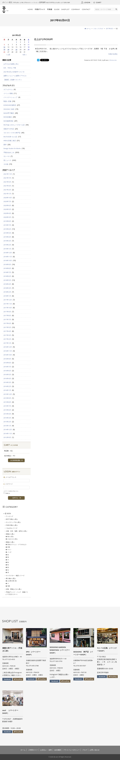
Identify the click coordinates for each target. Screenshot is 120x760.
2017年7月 (7, 319)
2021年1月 (7, 194)
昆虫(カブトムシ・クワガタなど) (16, 544)
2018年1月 (7, 296)
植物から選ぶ (10, 534)
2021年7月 (7, 178)
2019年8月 (7, 221)
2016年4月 (7, 378)
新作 (5, 144)
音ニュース (7, 160)
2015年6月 (7, 410)
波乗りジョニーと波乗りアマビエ (15, 76)
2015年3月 (7, 418)
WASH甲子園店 (9, 113)
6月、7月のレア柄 (10, 68)
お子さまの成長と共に (11, 64)
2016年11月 (8, 351)
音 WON (8, 513)
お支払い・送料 (46, 750)
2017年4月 (7, 331)
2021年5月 (7, 182)
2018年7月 (7, 272)
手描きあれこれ (9, 152)
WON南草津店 (8, 121)
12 (4, 47)
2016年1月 (7, 390)
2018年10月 (8, 260)
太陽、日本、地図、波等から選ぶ (16, 531)
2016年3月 (7, 382)
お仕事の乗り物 (11, 581)
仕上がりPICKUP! (43, 39)
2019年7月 (7, 225)
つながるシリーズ (11, 528)
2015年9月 (7, 398)
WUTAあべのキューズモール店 (14, 125)
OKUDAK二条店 (9, 109)
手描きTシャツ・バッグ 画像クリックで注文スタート (16, 593)
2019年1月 (7, 249)
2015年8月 (7, 402)
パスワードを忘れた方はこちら (11, 491)
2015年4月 (7, 414)
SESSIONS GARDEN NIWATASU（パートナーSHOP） (60, 650)
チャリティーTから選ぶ (13, 522)
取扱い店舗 (7, 101)
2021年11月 (8, 174)
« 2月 (8, 54)
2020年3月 (7, 217)
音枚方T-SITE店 (9, 129)
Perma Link (113, 60)
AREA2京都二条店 (10, 140)
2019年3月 (7, 241)
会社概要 (57, 750)
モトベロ (7, 156)
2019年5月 (7, 233)
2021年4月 (7, 186)
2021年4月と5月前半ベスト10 (14, 72)
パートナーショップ (10, 97)
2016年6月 (7, 371)
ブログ (84, 750)
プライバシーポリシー (71, 750)
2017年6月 (7, 323)
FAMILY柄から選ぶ (12, 525)
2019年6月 (7, 229)
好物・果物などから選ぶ (14, 589)
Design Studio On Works (12, 148)
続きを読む (113, 54)
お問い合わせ (95, 750)
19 (4, 50)
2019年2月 (7, 245)
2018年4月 (7, 284)
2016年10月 (8, 355)
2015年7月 (7, 406)
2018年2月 (7, 292)
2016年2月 (7, 386)
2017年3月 (109, 29)
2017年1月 (7, 343)
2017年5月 (7, 327)
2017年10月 (8, 308)
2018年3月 (7, 288)
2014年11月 (8, 433)
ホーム (22, 750)
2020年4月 (7, 213)
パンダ (9, 552)
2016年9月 (7, 359)
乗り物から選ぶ (11, 578)
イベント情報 (8, 93)
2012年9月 (7, 437)
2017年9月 (7, 312)
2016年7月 (7, 367)
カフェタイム (8, 89)
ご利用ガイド (33, 750)
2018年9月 (7, 264)
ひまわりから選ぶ (12, 539)
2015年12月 (8, 394)
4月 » (24, 54)
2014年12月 (8, 429)
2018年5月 (7, 280)
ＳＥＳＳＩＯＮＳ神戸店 (12, 133)
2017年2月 (7, 339)
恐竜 (8, 547)
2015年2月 (7, 422)
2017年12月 (8, 300)
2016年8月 (7, 363)
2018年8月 (7, 268)
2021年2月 (7, 190)
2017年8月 (7, 315)
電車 (8, 586)
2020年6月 (7, 205)
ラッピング (9, 516)
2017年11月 (8, 304)
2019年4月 (7, 237)
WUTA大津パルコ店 (10, 137)
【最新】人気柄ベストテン (13, 80)
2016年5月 (7, 374)
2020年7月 (7, 201)
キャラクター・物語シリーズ (15, 576)
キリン (9, 549)
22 (16, 50)
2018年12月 (8, 253)
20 (8, 50)
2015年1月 (7, 426)
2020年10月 (8, 198)
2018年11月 (8, 257)
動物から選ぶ (10, 542)
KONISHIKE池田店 (10, 105)
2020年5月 (7, 209)
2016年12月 (8, 347)
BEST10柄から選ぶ (12, 519)
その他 (6, 164)
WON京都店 (8, 117)
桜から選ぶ (10, 536)
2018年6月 (7, 276)
